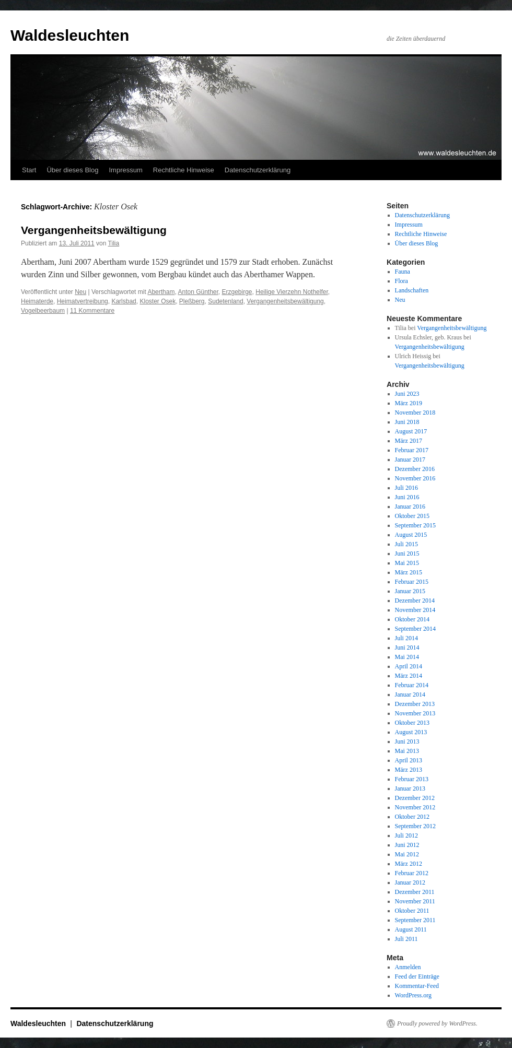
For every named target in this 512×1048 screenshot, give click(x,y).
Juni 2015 (407, 553)
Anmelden (408, 967)
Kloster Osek (157, 301)
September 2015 (415, 525)
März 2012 (408, 863)
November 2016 (415, 478)
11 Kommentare (92, 310)
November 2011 (415, 901)
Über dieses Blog (72, 170)
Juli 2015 (406, 544)
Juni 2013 (407, 741)
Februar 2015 (411, 581)
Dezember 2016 (415, 469)
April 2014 (408, 666)
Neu (80, 292)
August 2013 (411, 732)
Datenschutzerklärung (257, 170)
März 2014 (408, 675)
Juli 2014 (406, 638)
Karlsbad (123, 301)
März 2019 (408, 403)
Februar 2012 (411, 873)
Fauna (402, 271)
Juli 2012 (406, 835)
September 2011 (415, 920)
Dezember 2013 (415, 704)
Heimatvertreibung (82, 301)
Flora (401, 281)
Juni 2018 (407, 422)
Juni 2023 (407, 393)
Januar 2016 (410, 506)
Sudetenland (225, 301)
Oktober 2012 (412, 816)
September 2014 (415, 628)
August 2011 (411, 929)
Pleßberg (192, 301)
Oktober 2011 (412, 910)
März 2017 (408, 440)
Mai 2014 (407, 657)
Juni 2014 (407, 647)
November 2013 (415, 713)
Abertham (160, 292)
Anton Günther (198, 292)
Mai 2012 (407, 854)
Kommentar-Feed (417, 986)
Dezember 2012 (415, 798)
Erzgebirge (237, 292)
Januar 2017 (410, 459)
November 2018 (415, 412)
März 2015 (408, 572)
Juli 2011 (406, 939)
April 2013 (408, 760)
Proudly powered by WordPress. (437, 1023)
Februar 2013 (411, 779)
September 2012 (415, 826)
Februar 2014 (411, 685)
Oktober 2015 (412, 516)
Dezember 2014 (415, 600)
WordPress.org (413, 995)
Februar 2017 (411, 450)
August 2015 (411, 534)
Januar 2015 (410, 591)
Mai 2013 (407, 751)
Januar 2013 (410, 788)
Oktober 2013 (412, 722)
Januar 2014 (410, 694)
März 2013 (408, 769)
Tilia (114, 243)
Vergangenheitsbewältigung (94, 230)
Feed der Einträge (417, 976)
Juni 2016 (407, 497)
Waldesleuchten (69, 35)
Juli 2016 (406, 487)
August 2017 (411, 431)
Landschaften (412, 290)
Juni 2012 (407, 845)
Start (29, 170)
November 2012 (415, 807)
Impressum (125, 170)
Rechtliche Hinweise (183, 170)
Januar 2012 (410, 882)
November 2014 (415, 610)
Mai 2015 (407, 563)
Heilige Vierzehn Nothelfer (291, 292)
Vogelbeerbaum (43, 310)
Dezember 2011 (415, 892)
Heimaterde (37, 301)
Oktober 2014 (412, 619)
